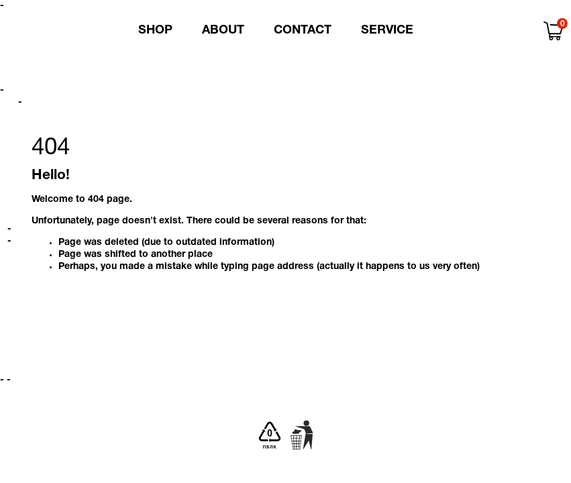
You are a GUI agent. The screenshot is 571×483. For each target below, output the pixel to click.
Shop (155, 30)
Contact (302, 30)
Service (387, 30)
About (223, 30)
